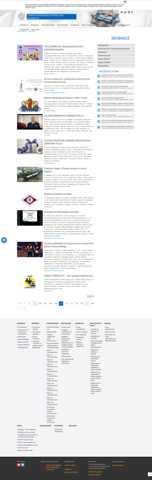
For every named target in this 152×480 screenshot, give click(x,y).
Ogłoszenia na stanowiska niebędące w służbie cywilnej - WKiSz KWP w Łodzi (96, 388)
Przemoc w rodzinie (36, 328)
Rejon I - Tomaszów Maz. (52, 351)
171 (66, 302)
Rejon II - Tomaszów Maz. (52, 356)
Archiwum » (90, 296)
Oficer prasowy (110, 332)
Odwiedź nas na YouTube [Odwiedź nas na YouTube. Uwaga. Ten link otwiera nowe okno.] (18, 465)
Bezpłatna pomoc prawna (26, 432)
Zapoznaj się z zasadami (95, 471)
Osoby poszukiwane (80, 328)
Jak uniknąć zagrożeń (36, 333)
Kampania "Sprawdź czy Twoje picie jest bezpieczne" (37, 344)
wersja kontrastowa (117, 465)
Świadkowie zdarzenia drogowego (66, 352)
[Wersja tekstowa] (129, 12)
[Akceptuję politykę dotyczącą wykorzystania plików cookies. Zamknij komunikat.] (125, 1)
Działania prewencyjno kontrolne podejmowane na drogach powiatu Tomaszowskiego (67, 342)
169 (55, 302)
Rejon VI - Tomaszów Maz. (52, 375)
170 (60, 302)
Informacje (21, 323)
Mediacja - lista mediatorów (27, 429)
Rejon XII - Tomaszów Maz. (52, 403)
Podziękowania (103, 66)
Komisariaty (102, 52)
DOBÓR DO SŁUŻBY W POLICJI (95, 331)
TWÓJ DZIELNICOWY (52, 323)
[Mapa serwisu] (125, 12)
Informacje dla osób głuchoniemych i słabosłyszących (110, 338)
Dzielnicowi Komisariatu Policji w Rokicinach (51, 419)
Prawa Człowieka (104, 62)
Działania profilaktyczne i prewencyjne (67, 332)
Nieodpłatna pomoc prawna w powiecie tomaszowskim (28, 436)
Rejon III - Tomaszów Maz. (52, 361)
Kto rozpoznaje (81, 335)
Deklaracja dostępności (59, 430)
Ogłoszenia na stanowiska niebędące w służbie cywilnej (96, 366)
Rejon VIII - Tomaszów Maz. (52, 384)
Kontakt (107, 323)
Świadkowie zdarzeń (80, 338)
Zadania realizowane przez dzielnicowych (51, 338)
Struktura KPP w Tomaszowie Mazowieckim (113, 49)
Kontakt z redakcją (70, 465)
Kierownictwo (103, 45)
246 (92, 302)
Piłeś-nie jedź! (66, 356)
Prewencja (35, 323)
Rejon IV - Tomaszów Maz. (52, 365)
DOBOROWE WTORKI (95, 337)
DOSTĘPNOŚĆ (58, 426)
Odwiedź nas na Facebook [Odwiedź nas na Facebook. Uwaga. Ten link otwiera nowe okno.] (22, 465)
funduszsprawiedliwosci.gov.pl (28, 445)
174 (81, 302)
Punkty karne (66, 327)
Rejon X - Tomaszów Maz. (52, 394)
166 (39, 302)
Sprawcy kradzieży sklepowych (80, 344)
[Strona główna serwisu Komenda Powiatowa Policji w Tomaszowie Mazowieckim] (121, 12)
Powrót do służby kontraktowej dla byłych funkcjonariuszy (96, 344)
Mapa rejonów (51, 332)
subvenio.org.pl (23, 448)
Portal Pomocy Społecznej (26, 442)
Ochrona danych (45, 426)
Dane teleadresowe (109, 328)
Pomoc (19, 426)
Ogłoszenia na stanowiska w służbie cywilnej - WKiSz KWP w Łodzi (96, 376)
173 (76, 302)
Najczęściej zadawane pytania (94, 352)
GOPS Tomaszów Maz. (25, 440)
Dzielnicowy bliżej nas (53, 328)
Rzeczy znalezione (36, 338)
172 (71, 302)
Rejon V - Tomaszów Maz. (52, 370)
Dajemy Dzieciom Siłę (25, 450)
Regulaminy (73, 426)
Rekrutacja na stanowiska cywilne (95, 358)
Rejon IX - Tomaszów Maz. (52, 389)
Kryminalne (79, 323)
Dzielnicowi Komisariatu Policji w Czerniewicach (52, 410)
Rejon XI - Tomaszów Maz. (52, 399)
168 (50, 302)
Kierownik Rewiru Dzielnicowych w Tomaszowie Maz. (53, 345)
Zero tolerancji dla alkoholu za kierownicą (68, 361)
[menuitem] (24, 24)
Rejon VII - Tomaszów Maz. (52, 380)
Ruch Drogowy (66, 323)
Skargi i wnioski (104, 59)
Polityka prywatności (94, 474)
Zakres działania (104, 55)
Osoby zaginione (81, 332)
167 (45, 302)
